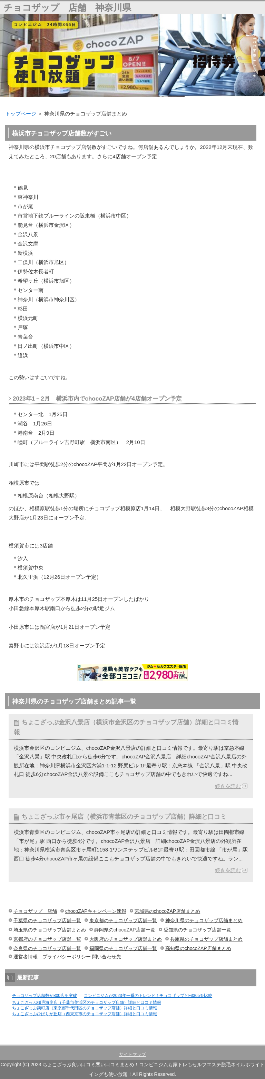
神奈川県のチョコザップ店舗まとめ (204, 920)
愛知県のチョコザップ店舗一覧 (197, 929)
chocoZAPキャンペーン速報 (95, 911)
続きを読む (228, 786)
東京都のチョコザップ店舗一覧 (123, 920)
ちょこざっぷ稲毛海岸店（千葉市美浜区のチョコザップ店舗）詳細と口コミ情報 (86, 1002)
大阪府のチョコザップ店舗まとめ (125, 939)
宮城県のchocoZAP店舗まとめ (167, 911)
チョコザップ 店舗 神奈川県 (67, 7)
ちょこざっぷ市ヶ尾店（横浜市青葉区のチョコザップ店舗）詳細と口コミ (123, 816)
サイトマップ (132, 1054)
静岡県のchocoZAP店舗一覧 (124, 929)
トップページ (20, 114)
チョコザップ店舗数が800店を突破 (44, 995)
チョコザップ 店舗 (35, 911)
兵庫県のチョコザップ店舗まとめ (206, 939)
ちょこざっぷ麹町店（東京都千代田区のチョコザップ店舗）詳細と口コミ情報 (84, 1008)
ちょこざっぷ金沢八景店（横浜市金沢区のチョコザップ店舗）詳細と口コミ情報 (126, 727)
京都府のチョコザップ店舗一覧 (47, 939)
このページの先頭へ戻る (236, 1041)
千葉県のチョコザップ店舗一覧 (47, 920)
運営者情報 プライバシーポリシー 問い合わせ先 (67, 956)
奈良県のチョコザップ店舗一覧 (47, 948)
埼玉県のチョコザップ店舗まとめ (49, 929)
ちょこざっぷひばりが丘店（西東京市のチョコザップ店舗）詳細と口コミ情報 (84, 1013)
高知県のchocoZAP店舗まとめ (198, 948)
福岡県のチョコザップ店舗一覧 (123, 948)
